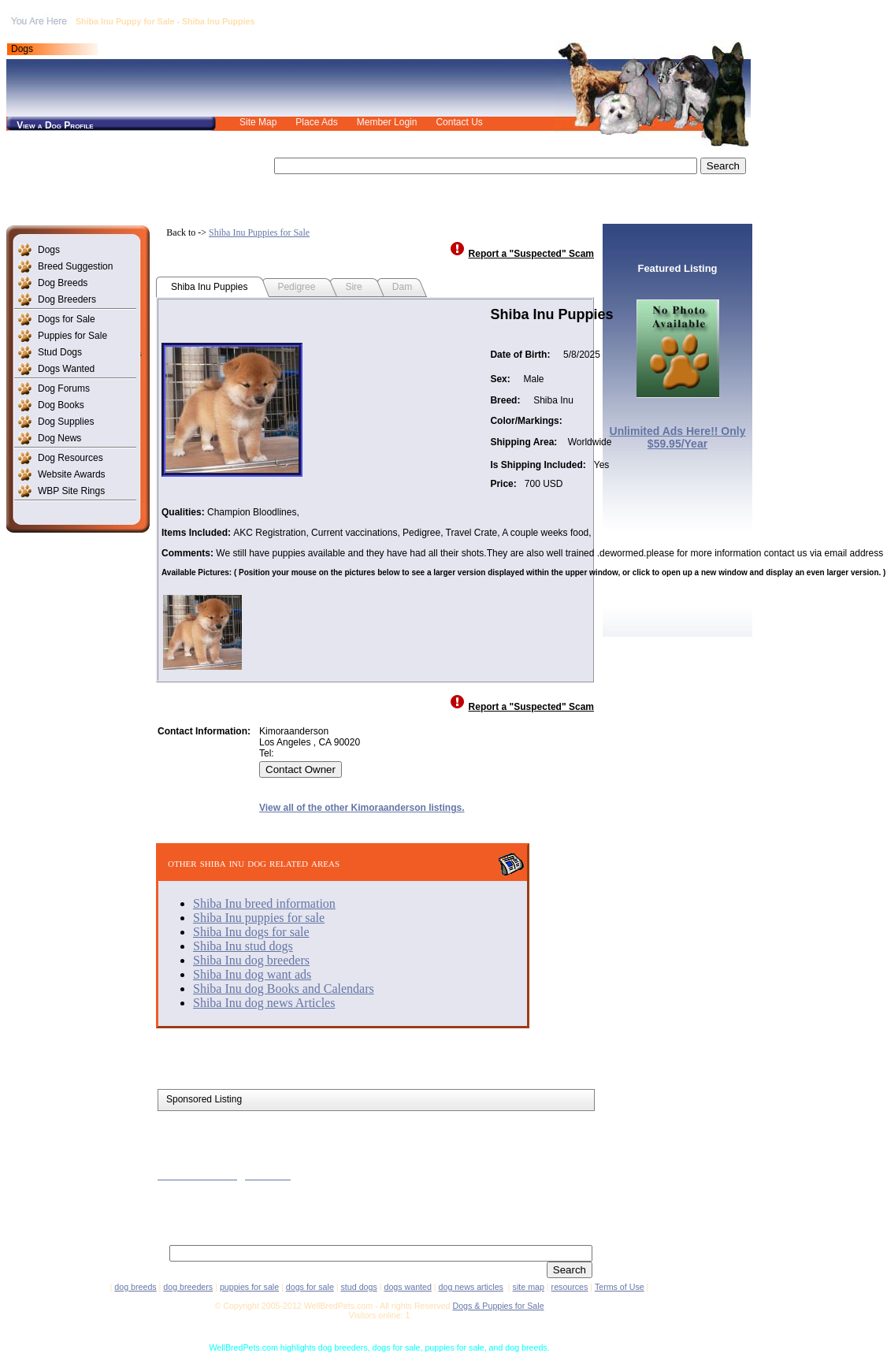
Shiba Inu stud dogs (243, 946)
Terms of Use (619, 1287)
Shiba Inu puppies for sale (259, 917)
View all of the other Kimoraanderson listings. (362, 807)
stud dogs (359, 1287)
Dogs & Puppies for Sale (498, 1305)
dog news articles (471, 1287)
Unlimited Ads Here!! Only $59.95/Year (678, 437)
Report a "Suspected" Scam (531, 253)
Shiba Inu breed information (264, 903)
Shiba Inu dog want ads (252, 974)
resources (569, 1287)
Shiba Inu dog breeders (251, 960)
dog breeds (135, 1287)
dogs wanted (407, 1287)
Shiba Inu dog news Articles (264, 1002)
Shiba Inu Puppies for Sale (259, 232)
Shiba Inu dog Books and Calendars (283, 988)
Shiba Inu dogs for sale (251, 931)
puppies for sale (249, 1287)
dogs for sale (310, 1287)
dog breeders (188, 1287)
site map (528, 1287)
